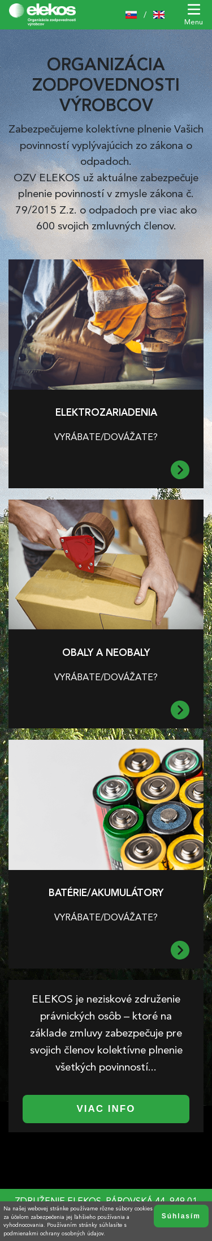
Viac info (106, 1108)
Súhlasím (181, 1216)
